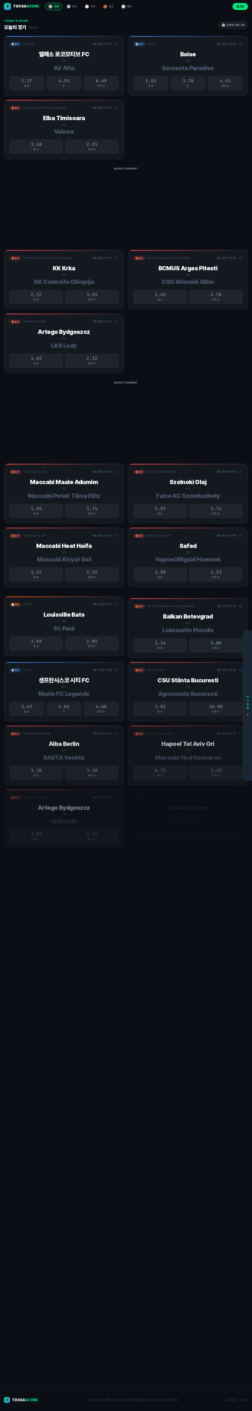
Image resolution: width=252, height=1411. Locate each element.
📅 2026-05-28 (233, 25)
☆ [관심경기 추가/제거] (116, 44)
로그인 (240, 6)
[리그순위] (247, 706)
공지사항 (231, 1400)
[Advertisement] (126, 207)
